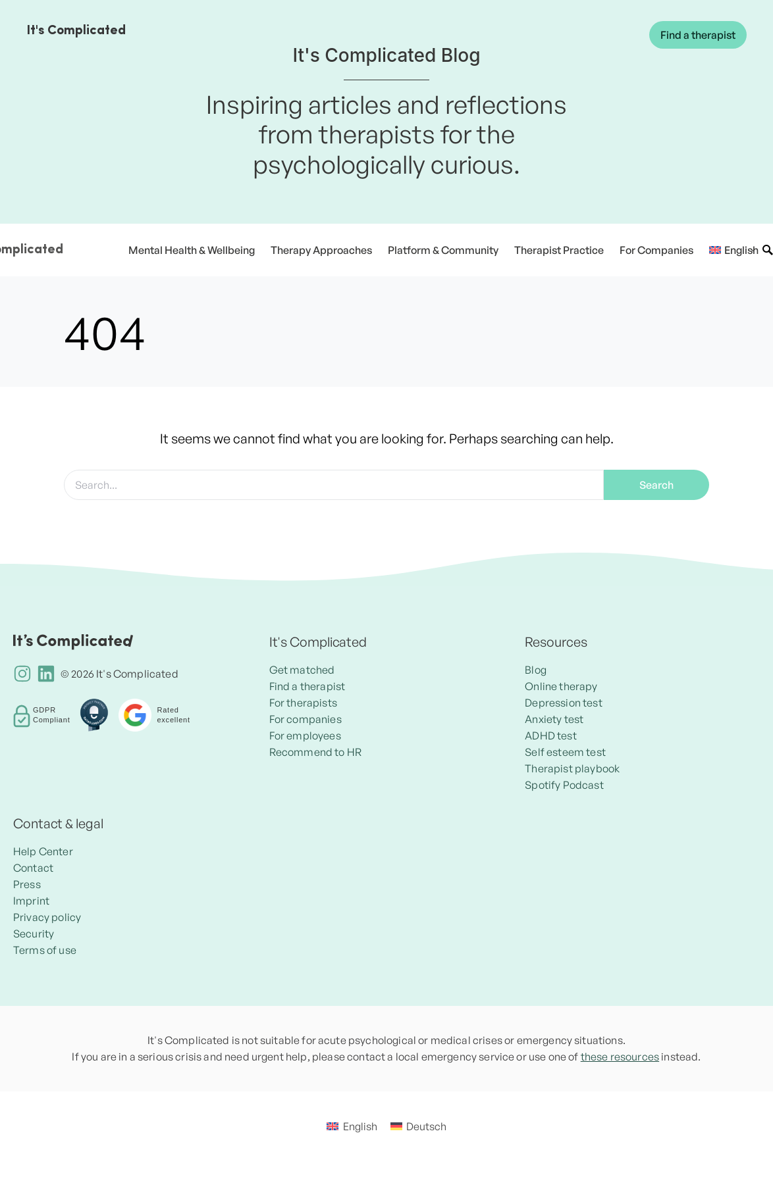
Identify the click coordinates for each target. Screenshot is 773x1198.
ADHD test (550, 735)
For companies (305, 719)
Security (33, 933)
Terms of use (44, 950)
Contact (33, 867)
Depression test (563, 702)
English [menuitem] (360, 1126)
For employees (305, 735)
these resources (620, 1056)
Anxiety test (554, 719)
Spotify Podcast (564, 784)
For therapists (303, 702)
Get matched (302, 669)
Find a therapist (697, 34)
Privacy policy (47, 917)
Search (656, 484)
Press (27, 884)
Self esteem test (565, 752)
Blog (535, 669)
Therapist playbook (572, 768)
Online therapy (561, 686)
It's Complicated (76, 30)
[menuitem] (729, 250)
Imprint (31, 900)
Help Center (43, 851)
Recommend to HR (315, 752)
